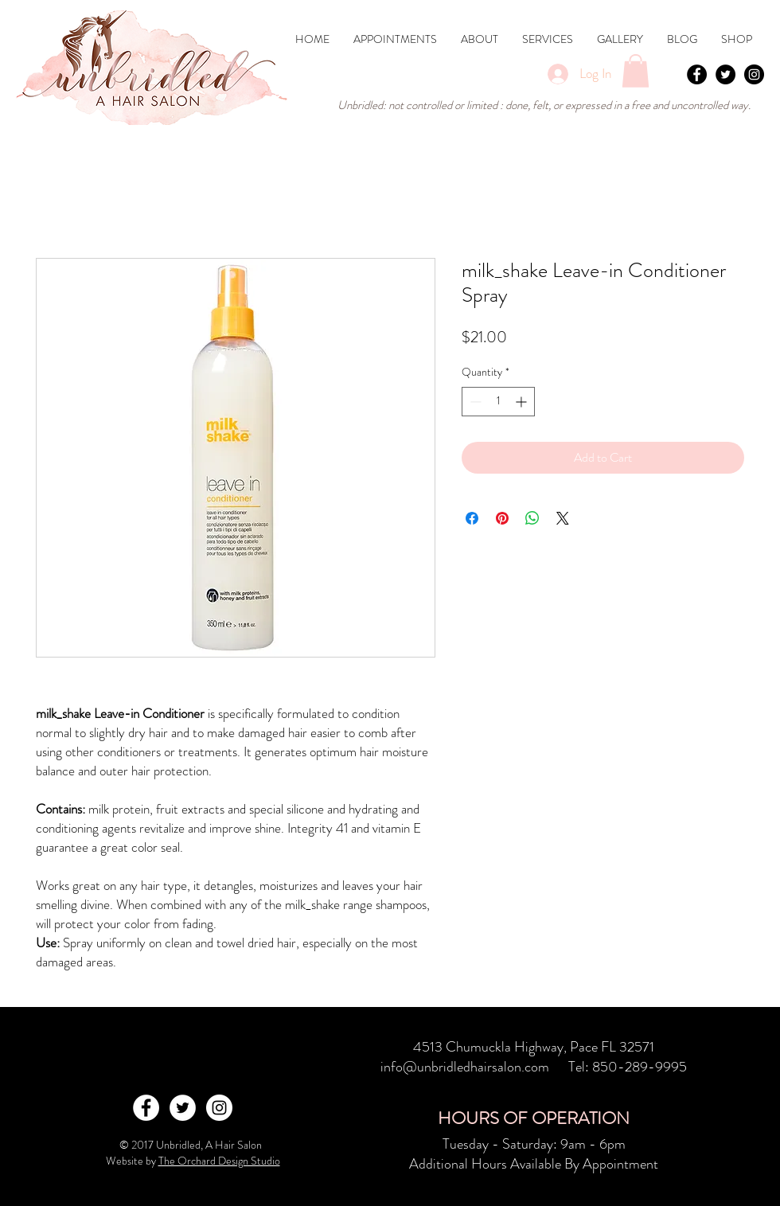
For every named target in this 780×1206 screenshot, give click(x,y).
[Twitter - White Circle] (183, 1108)
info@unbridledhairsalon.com (464, 1066)
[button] (547, 39)
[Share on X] (562, 518)
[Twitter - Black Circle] (725, 74)
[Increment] (522, 402)
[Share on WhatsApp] (532, 518)
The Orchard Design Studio (219, 1161)
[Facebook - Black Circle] (697, 74)
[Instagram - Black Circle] (754, 74)
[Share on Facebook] (472, 518)
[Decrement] (474, 402)
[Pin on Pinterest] (502, 518)
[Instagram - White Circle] (219, 1108)
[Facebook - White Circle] (146, 1108)
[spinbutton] (498, 402)
